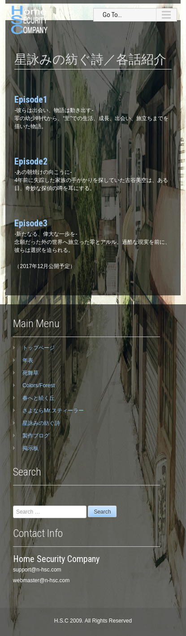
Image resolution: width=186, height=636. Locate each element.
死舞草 (30, 373)
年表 (27, 360)
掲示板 (30, 448)
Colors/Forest (38, 385)
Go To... (112, 15)
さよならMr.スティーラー (53, 410)
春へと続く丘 (38, 398)
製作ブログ (35, 436)
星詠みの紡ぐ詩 (41, 423)
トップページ (38, 348)
